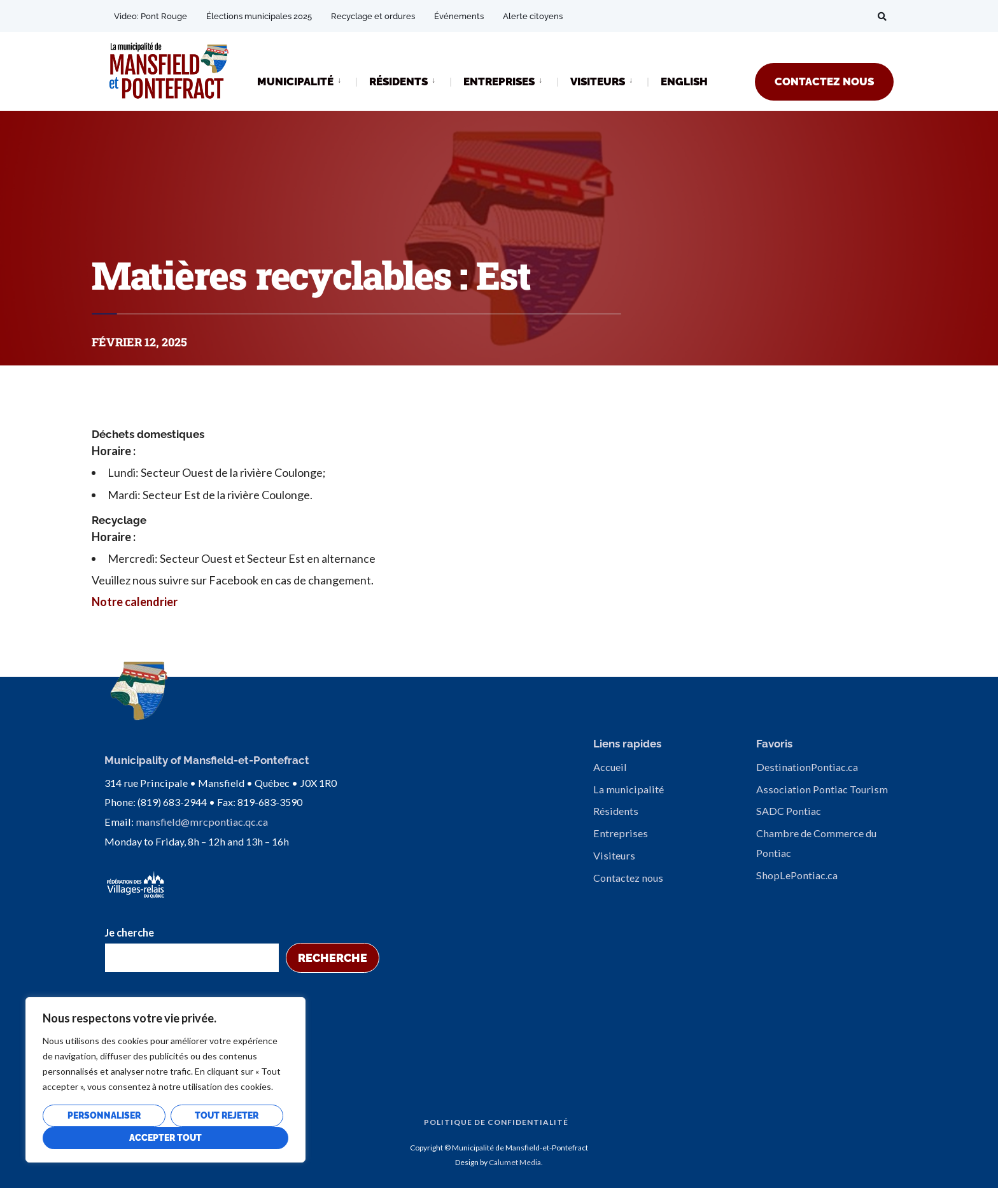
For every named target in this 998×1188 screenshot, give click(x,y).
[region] (165, 1080)
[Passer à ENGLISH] (684, 82)
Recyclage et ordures (373, 16)
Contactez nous (628, 878)
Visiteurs (614, 855)
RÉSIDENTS (398, 81)
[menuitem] (306, 80)
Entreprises (620, 833)
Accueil (610, 767)
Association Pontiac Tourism (822, 789)
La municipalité (628, 789)
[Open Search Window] (882, 16)
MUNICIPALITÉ (295, 81)
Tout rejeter (226, 1115)
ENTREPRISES (499, 81)
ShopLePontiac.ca (797, 875)
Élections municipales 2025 (259, 16)
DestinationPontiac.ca (807, 767)
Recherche (332, 956)
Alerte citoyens (533, 16)
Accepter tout (165, 1138)
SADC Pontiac (788, 811)
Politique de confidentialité (496, 1121)
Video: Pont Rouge (150, 16)
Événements (459, 16)
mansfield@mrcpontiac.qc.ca (202, 820)
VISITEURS (597, 81)
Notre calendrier (135, 602)
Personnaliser (104, 1115)
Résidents (615, 811)
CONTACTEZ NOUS (824, 81)
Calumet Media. (516, 1161)
